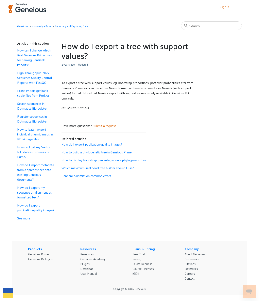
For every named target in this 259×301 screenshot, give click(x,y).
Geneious (22, 26)
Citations (190, 263)
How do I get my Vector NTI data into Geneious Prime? (33, 152)
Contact (189, 278)
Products (35, 249)
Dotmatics (191, 268)
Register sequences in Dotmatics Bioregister (32, 119)
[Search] (211, 26)
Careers (190, 273)
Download (86, 268)
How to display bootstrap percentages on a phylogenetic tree (104, 160)
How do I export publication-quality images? (35, 208)
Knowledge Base (41, 26)
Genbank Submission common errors (86, 176)
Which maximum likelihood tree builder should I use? (98, 168)
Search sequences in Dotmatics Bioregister (32, 106)
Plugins (85, 263)
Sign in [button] (225, 7)
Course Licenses (143, 268)
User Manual (88, 273)
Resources (88, 249)
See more (23, 218)
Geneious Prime (38, 254)
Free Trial (139, 254)
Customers (192, 259)
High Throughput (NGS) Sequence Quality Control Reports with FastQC (34, 77)
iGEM (136, 273)
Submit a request (104, 126)
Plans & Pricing (144, 249)
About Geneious (195, 254)
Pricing (137, 259)
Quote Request (142, 263)
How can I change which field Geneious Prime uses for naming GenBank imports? (34, 57)
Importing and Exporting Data (71, 26)
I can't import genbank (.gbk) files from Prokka (33, 93)
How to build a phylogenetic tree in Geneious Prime (97, 152)
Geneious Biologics (40, 259)
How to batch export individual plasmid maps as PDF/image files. (35, 134)
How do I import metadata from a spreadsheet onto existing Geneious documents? (35, 172)
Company (192, 249)
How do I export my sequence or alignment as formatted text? (34, 192)
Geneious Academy (92, 259)
